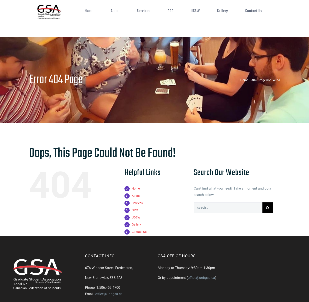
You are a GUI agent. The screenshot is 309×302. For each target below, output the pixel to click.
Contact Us (139, 231)
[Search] (267, 207)
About (136, 195)
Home (136, 188)
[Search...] (228, 207)
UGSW (136, 217)
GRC (135, 210)
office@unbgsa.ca (109, 294)
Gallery (136, 224)
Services (137, 203)
